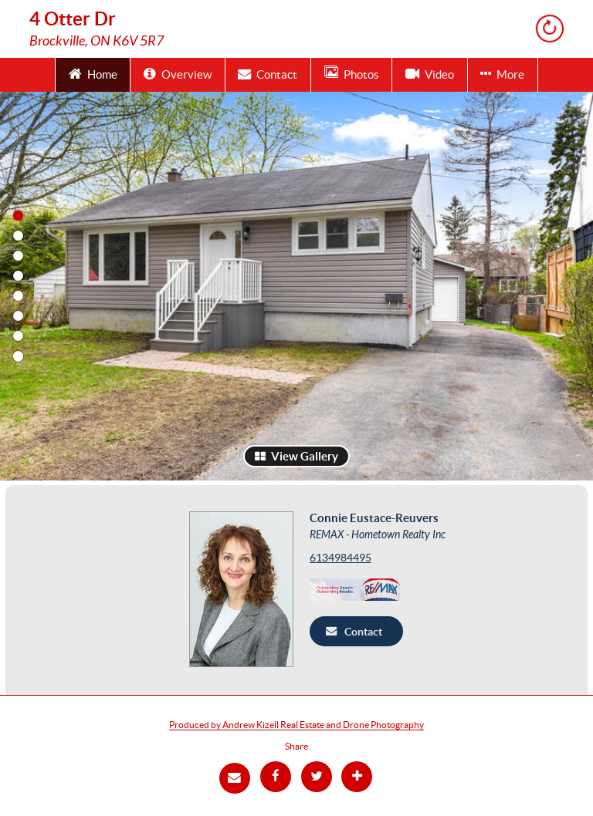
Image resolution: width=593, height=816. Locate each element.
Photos (351, 73)
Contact (267, 73)
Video (429, 73)
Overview (178, 73)
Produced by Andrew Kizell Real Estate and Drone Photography (296, 725)
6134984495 (340, 557)
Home (93, 73)
